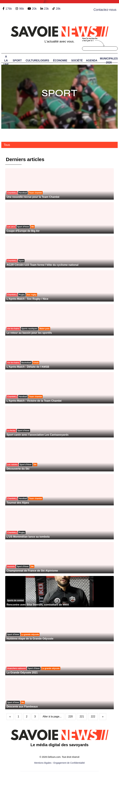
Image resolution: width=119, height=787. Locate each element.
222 (93, 716)
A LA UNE (6, 60)
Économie (60, 60)
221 (82, 716)
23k (46, 8)
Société (77, 60)
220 (70, 716)
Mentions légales (42, 763)
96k (21, 8)
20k (34, 8)
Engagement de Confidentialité (69, 763)
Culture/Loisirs (37, 60)
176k (8, 8)
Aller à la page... (52, 716)
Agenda (91, 60)
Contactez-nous (105, 9)
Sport (17, 60)
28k (58, 8)
